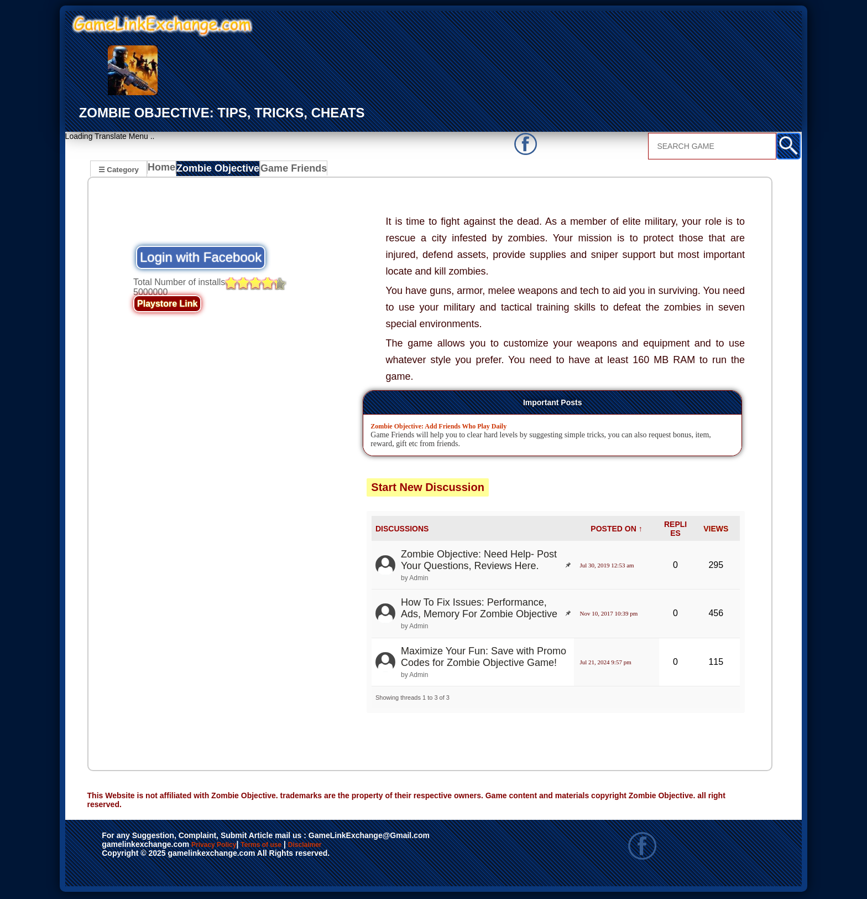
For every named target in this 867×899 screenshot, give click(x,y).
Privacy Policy (225, 846)
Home (164, 170)
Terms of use (294, 846)
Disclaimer (356, 846)
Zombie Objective (219, 170)
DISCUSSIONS (402, 530)
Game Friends (289, 170)
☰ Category (118, 169)
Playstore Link (167, 305)
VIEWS (715, 530)
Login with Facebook (201, 258)
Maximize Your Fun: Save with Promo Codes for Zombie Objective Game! (483, 658)
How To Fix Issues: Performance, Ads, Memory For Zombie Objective (479, 609)
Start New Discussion (427, 489)
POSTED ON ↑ (616, 530)
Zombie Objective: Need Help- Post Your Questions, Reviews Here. (479, 561)
